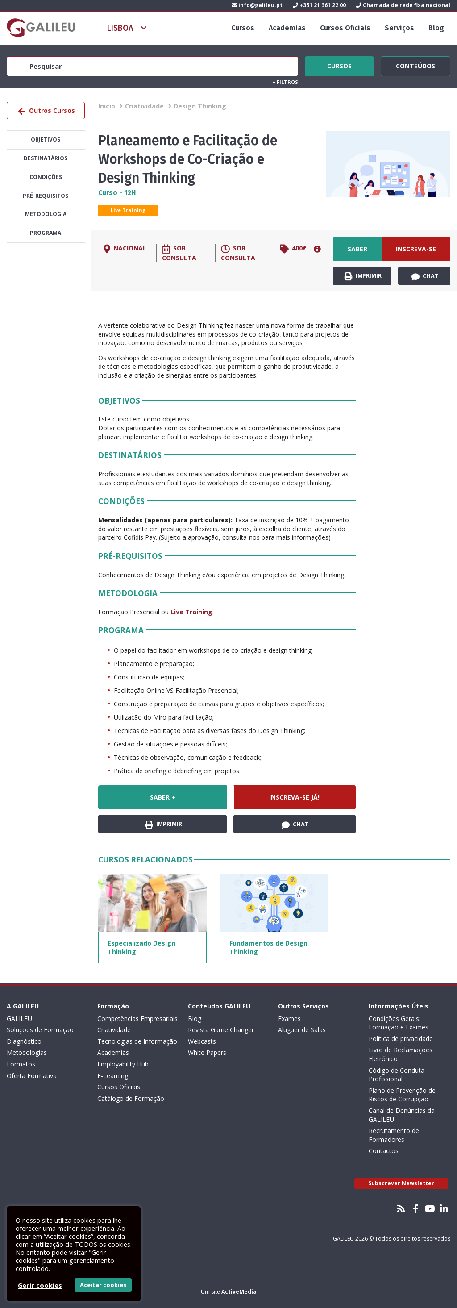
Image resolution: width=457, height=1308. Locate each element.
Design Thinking (200, 106)
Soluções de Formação (40, 1029)
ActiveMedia (239, 1292)
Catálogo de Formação (130, 1098)
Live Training (128, 210)
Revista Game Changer (221, 1029)
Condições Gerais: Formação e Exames (398, 1023)
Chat (425, 276)
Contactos (384, 1150)
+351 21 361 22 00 (319, 5)
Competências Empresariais (137, 1018)
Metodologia (45, 214)
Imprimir (363, 276)
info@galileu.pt (257, 5)
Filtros (285, 82)
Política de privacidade (401, 1038)
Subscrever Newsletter (401, 1183)
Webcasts (202, 1041)
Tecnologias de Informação (137, 1041)
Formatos (21, 1064)
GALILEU (19, 1018)
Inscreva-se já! (416, 253)
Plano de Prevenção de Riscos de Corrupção (402, 1095)
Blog (436, 28)
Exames (289, 1018)
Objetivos (45, 139)
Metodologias (27, 1052)
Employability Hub (123, 1064)
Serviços (399, 28)
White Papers (207, 1052)
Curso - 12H (117, 192)
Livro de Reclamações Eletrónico (400, 1054)
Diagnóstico (24, 1041)
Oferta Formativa (32, 1075)
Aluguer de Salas (302, 1029)
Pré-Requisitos (45, 196)
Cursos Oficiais (345, 28)
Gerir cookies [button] (40, 1285)
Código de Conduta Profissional (396, 1074)
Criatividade (144, 106)
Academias (287, 28)
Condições (45, 177)
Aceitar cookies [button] (103, 1285)
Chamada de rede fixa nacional (403, 5)
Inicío (106, 106)
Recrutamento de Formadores (394, 1135)
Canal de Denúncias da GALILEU (402, 1115)
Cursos (242, 28)
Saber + (357, 253)
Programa (45, 233)
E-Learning (112, 1075)
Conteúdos (415, 65)
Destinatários (45, 158)
